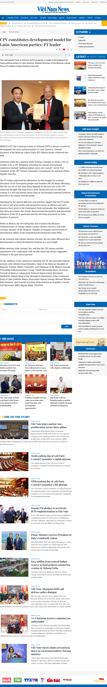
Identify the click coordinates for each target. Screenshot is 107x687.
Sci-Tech (34, 18)
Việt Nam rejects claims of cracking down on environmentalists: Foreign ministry (51, 651)
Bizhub (78, 2)
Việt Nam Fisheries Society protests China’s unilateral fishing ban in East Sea (91, 328)
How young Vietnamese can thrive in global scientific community (91, 152)
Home (4, 32)
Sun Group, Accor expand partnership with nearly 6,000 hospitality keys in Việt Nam (89, 290)
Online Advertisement (86, 47)
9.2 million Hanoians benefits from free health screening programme (90, 168)
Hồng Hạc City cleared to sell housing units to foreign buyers (91, 283)
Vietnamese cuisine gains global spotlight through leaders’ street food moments (91, 378)
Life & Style (52, 18)
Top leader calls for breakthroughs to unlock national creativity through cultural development (61, 401)
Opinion (82, 18)
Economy (24, 18)
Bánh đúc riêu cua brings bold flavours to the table (88, 385)
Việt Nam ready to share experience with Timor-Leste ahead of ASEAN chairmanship (9, 401)
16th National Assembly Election (45, 26)
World (89, 18)
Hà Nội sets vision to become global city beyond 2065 (90, 244)
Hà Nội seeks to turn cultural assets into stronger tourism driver (90, 232)
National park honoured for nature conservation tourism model (96, 90)
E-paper (82, 32)
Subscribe (82, 40)
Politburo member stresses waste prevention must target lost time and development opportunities (35, 402)
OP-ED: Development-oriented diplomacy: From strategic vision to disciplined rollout (90, 145)
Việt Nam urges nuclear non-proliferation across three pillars (49, 425)
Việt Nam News (53, 10)
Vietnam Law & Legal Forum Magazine (61, 2)
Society (43, 18)
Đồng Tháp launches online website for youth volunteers (96, 77)
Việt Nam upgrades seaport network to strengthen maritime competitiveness (90, 312)
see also (8, 338)
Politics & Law (13, 18)
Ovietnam (86, 2)
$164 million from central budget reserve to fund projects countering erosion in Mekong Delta (50, 565)
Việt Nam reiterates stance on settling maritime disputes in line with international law (91, 320)
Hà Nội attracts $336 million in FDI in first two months (91, 216)
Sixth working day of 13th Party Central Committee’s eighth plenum (51, 457)
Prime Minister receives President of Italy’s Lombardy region (51, 536)
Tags (3, 298)
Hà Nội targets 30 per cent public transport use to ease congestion (89, 238)
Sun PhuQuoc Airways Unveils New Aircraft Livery (90, 277)
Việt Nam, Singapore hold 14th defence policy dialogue (47, 590)
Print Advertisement (86, 43)
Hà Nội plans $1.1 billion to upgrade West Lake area (90, 182)
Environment (72, 18)
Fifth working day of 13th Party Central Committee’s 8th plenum (49, 483)
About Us (94, 2)
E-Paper (98, 18)
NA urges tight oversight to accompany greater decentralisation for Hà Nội (91, 203)
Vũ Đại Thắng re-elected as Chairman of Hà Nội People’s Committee (91, 210)
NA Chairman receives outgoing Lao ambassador (51, 620)
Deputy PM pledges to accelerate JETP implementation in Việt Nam (49, 509)
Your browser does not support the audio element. (36, 55)
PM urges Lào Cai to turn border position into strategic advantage (10, 368)
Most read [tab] (97, 56)
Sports (61, 18)
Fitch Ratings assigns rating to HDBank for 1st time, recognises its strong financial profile (97, 116)
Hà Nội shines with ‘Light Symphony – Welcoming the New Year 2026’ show (91, 175)
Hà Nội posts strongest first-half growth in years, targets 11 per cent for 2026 (36, 368)
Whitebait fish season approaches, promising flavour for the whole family (90, 369)
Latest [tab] (81, 56)
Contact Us (103, 2)
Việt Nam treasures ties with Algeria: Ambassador (60, 366)
